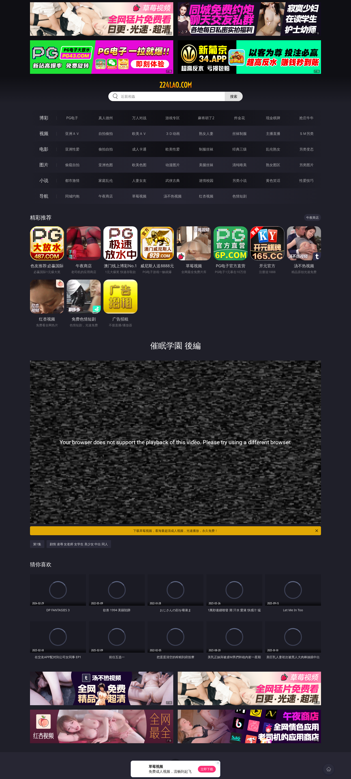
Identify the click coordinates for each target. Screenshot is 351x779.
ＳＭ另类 (306, 133)
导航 (43, 196)
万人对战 (139, 117)
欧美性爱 (172, 149)
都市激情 (72, 180)
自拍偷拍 (105, 133)
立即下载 (207, 769)
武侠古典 (172, 180)
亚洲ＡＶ (72, 133)
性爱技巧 (306, 180)
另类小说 (239, 180)
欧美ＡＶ (139, 133)
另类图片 (306, 164)
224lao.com (175, 85)
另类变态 (306, 149)
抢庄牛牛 (306, 117)
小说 (43, 180)
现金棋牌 (273, 117)
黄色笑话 (273, 180)
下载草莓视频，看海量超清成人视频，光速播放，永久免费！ (226, 530)
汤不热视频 (173, 196)
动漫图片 (172, 164)
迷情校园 (206, 180)
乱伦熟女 (273, 149)
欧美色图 (139, 164)
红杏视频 (206, 196)
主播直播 (273, 133)
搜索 (233, 96)
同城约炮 (72, 196)
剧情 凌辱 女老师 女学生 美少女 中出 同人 (79, 544)
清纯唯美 (239, 164)
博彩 (43, 118)
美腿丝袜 (206, 164)
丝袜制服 (239, 133)
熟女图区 (273, 164)
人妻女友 (139, 180)
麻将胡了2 (206, 117)
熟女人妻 (206, 133)
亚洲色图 (105, 164)
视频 (43, 133)
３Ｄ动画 (172, 133)
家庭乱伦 (105, 180)
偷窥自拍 (72, 164)
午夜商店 (105, 196)
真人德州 (105, 117)
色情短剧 (239, 196)
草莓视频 (139, 196)
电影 (43, 149)
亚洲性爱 (72, 149)
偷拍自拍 (105, 149)
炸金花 (239, 117)
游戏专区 (172, 117)
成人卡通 (139, 149)
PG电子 (72, 117)
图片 (43, 165)
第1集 (37, 544)
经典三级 (239, 149)
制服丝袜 (206, 149)
